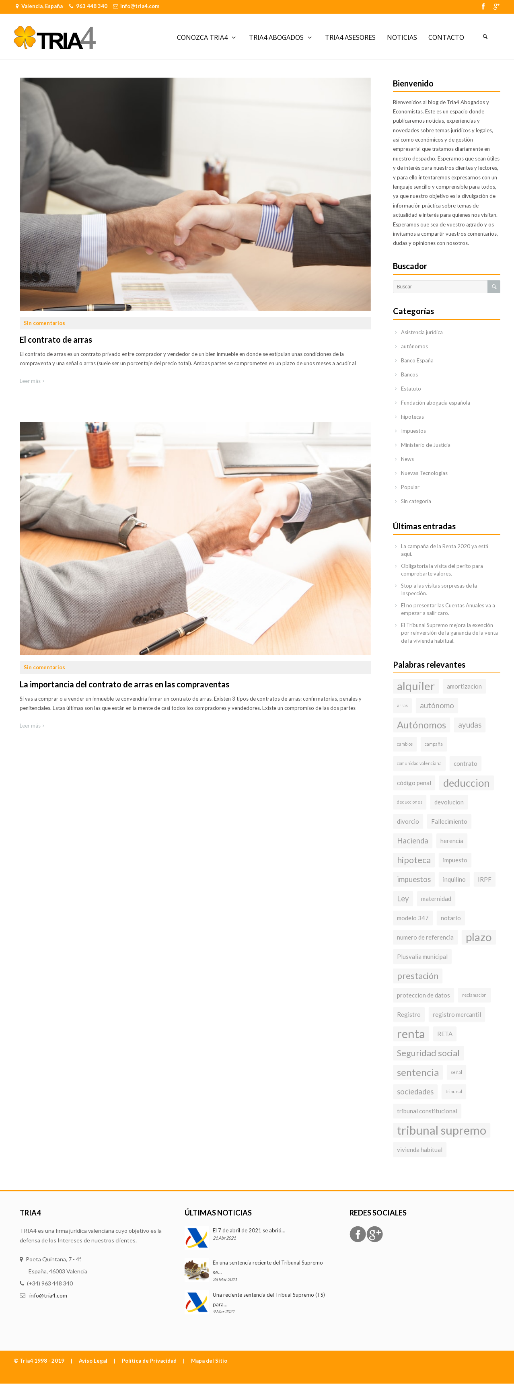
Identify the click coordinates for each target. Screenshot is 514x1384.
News (407, 459)
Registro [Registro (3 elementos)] (409, 1014)
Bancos (409, 374)
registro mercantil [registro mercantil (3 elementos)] (457, 1014)
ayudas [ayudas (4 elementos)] (469, 724)
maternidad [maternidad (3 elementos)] (436, 898)
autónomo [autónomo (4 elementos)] (437, 705)
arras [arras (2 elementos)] (402, 705)
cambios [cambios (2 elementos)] (405, 743)
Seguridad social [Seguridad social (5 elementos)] (428, 1053)
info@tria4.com (139, 6)
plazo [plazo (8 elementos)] (479, 937)
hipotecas (412, 416)
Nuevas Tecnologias (424, 473)
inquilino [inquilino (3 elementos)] (454, 879)
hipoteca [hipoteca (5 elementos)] (414, 860)
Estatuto (411, 388)
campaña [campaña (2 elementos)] (434, 743)
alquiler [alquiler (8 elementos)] (416, 686)
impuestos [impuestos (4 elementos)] (414, 879)
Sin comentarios (44, 323)
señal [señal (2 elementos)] (456, 1072)
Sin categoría (416, 501)
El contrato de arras (56, 339)
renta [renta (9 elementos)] (411, 1033)
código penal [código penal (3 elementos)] (414, 782)
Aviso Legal (93, 1360)
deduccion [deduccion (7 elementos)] (466, 783)
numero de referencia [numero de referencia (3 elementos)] (425, 937)
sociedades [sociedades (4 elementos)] (415, 1091)
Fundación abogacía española (435, 402)
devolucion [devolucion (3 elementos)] (449, 802)
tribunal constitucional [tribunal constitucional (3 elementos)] (427, 1111)
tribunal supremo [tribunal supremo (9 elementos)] (441, 1130)
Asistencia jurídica (422, 332)
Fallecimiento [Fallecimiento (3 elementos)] (449, 821)
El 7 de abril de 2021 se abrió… (249, 1230)
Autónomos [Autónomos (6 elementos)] (421, 724)
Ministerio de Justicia (425, 445)
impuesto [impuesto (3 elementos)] (455, 860)
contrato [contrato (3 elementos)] (465, 763)
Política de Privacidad (149, 1360)
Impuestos (413, 431)
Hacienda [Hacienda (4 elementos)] (412, 840)
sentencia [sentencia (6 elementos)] (418, 1072)
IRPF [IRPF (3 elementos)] (484, 879)
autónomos (414, 346)
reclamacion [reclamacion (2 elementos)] (474, 994)
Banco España (417, 360)
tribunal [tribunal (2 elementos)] (454, 1091)
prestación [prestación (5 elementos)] (417, 976)
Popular (410, 487)
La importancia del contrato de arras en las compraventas (124, 684)
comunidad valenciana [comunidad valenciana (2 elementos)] (419, 763)
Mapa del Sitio (209, 1360)
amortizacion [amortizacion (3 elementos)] (464, 686)
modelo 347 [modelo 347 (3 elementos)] (413, 917)
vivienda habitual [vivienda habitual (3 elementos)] (419, 1149)
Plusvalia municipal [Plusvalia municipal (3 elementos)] (422, 956)
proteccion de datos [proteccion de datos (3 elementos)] (423, 995)
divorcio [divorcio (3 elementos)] (408, 821)
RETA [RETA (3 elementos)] (444, 1033)
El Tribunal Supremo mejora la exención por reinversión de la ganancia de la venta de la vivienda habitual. (449, 633)
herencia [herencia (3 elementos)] (451, 840)
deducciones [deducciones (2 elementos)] (409, 801)
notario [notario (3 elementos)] (451, 917)
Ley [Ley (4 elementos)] (403, 898)
